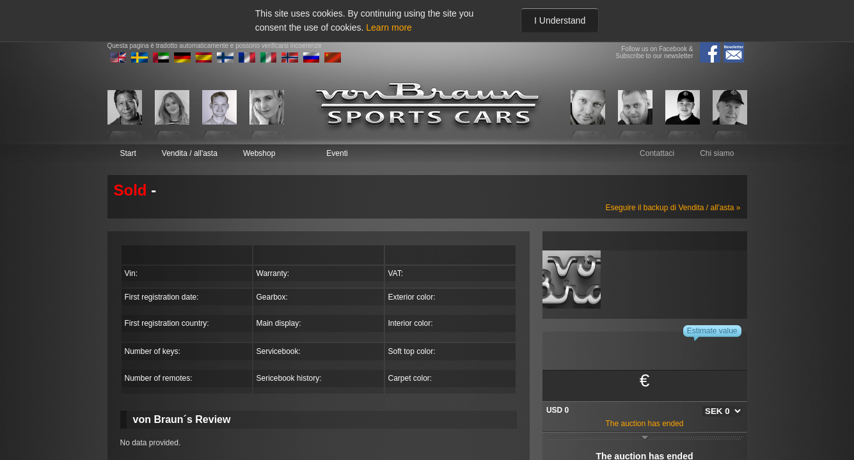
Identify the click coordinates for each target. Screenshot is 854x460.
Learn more (389, 27)
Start (128, 153)
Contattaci (657, 153)
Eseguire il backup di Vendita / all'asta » (672, 207)
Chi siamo (717, 153)
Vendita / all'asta (189, 153)
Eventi (336, 153)
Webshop (259, 153)
